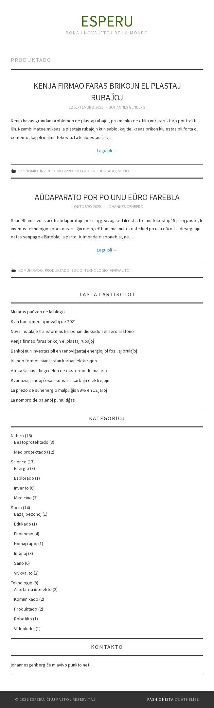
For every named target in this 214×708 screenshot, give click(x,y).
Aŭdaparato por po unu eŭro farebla (107, 197)
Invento (47, 170)
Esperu (107, 21)
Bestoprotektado (31, 442)
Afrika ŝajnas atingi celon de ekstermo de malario (59, 370)
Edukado (22, 524)
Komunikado (30, 270)
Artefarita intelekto (33, 589)
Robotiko (23, 619)
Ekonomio (28, 170)
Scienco (19, 462)
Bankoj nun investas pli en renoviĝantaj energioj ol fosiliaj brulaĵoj (74, 351)
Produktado (103, 170)
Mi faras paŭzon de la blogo (38, 312)
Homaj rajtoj (25, 543)
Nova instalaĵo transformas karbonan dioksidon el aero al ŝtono (72, 331)
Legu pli (107, 150)
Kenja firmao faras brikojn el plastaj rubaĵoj (52, 341)
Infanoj (20, 553)
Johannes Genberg (127, 107)
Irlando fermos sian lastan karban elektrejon (54, 361)
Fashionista (160, 699)
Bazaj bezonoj (28, 514)
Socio (123, 170)
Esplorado (24, 478)
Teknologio (96, 270)
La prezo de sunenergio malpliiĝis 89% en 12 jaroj (59, 390)
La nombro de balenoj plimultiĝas (43, 400)
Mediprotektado (73, 170)
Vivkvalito (120, 270)
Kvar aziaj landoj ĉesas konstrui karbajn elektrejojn (60, 380)
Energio (21, 468)
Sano (19, 563)
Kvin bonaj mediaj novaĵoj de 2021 (43, 321)
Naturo (17, 436)
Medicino (23, 498)
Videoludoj (24, 628)
